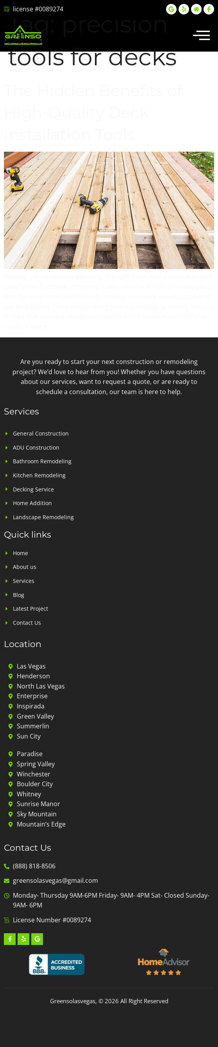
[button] (201, 35)
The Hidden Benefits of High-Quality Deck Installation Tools (93, 112)
